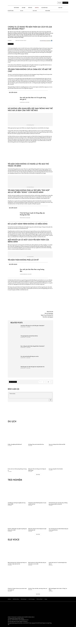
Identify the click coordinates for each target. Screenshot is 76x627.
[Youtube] (12, 2)
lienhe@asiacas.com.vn (24, 619)
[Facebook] (8, 2)
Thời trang (16, 7)
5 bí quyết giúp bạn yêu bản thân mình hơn (29, 335)
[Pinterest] (16, 2)
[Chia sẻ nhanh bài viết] (48, 382)
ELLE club (60, 7)
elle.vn (21, 623)
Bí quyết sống (10, 10)
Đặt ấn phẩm (65, 2)
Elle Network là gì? (39, 599)
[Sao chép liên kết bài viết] (50, 382)
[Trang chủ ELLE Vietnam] (37, 2)
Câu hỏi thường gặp (31, 599)
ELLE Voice (35, 10)
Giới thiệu (9, 599)
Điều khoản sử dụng (16, 599)
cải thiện (23, 59)
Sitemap (45, 599)
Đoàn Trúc (10, 40)
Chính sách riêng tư (23, 599)
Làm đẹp (23, 7)
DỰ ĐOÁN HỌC (45, 7)
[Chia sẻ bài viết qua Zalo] (46, 382)
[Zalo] (14, 2)
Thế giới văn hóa (23, 217)
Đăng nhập (60, 2)
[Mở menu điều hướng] (8, 7)
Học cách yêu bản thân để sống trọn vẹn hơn (30, 356)
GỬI (50, 400)
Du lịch (21, 10)
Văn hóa (30, 7)
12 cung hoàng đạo (23, 274)
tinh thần (32, 75)
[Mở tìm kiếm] (67, 7)
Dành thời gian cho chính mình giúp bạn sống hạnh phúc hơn (32, 366)
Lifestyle (37, 7)
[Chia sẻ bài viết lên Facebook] (44, 382)
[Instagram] (10, 2)
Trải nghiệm (47, 10)
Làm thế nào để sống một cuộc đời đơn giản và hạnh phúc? (32, 325)
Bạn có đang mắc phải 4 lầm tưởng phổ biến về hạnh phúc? (33, 346)
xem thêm (38, 474)
